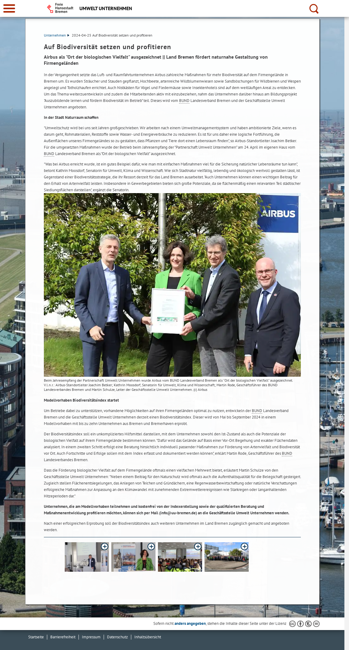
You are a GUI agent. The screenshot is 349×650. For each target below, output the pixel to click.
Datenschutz (117, 637)
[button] (87, 557)
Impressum (91, 637)
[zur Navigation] (9, 8)
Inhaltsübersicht (147, 637)
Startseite (36, 637)
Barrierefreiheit (62, 637)
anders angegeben (190, 623)
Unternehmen (56, 35)
